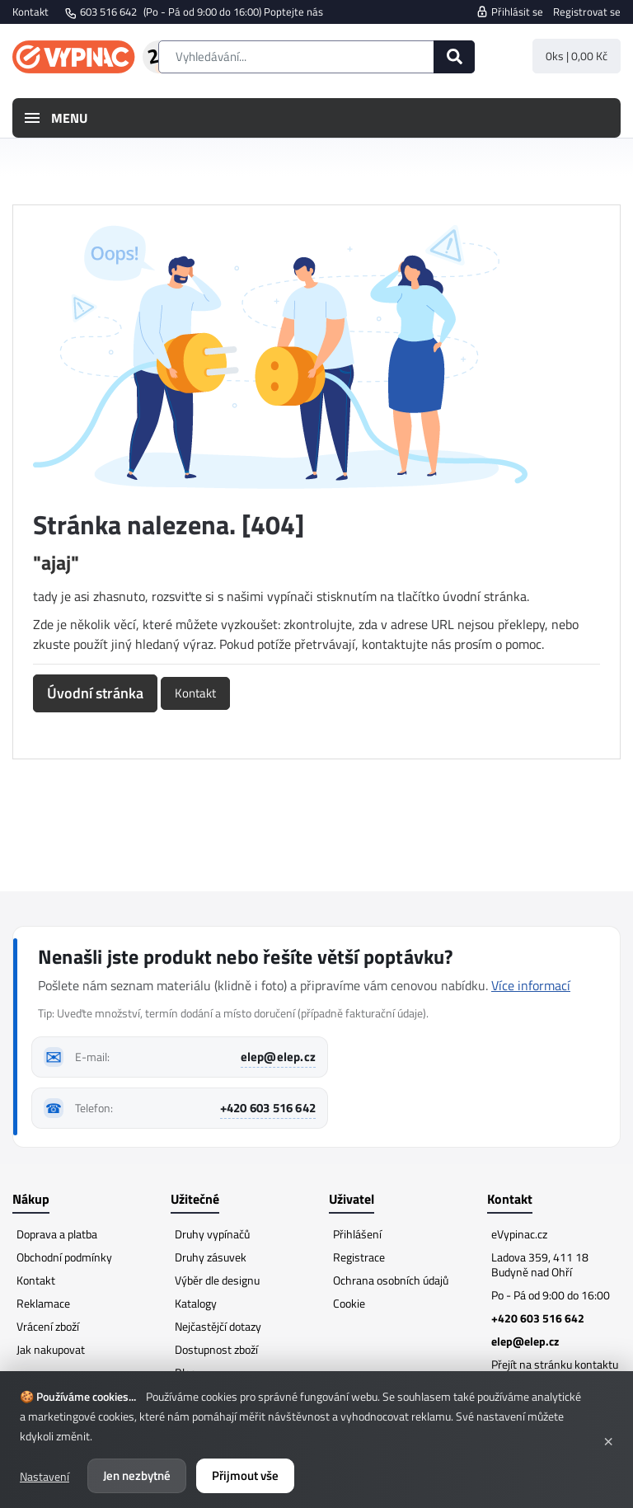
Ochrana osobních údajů (390, 1280)
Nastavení (44, 1476)
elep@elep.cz (278, 1056)
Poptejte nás (293, 11)
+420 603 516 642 (268, 1107)
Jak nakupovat (50, 1349)
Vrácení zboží (47, 1326)
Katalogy (196, 1303)
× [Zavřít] (608, 1440)
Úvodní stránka (95, 693)
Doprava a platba (56, 1234)
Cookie (349, 1303)
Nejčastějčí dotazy (218, 1326)
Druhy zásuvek (210, 1257)
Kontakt (30, 11)
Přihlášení (357, 1234)
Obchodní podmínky (64, 1257)
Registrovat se (587, 11)
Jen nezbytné (137, 1475)
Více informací (530, 985)
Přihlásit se (509, 11)
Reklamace (43, 1303)
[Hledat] (454, 56)
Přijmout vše (245, 1475)
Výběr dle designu (217, 1280)
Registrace (359, 1257)
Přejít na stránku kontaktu (554, 1364)
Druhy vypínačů (212, 1234)
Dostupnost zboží (216, 1349)
